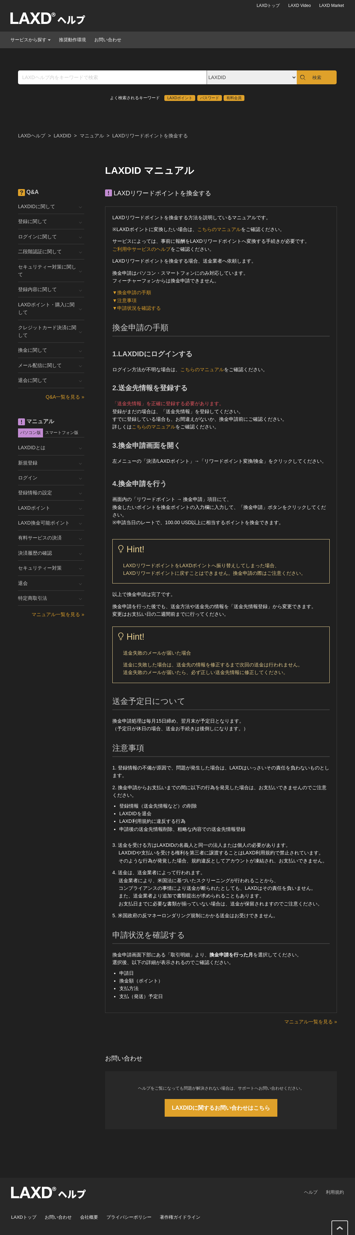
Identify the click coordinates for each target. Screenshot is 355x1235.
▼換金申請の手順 (131, 292)
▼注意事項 (124, 300)
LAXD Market (331, 5)
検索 (316, 77)
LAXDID (62, 135)
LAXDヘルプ (31, 135)
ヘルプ (311, 1192)
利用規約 (335, 1192)
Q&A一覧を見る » (65, 397)
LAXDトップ (268, 5)
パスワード (209, 98)
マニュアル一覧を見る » (310, 1021)
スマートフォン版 (61, 432)
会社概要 (89, 1217)
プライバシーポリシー (128, 1217)
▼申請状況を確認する (136, 308)
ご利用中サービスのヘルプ (141, 249)
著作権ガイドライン (180, 1217)
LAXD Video (299, 5)
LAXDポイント (179, 98)
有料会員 (234, 98)
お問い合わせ (107, 39)
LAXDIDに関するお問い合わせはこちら (221, 1108)
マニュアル (92, 135)
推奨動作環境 (72, 39)
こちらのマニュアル (219, 229)
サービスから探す (30, 39)
